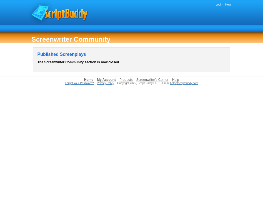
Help (228, 4)
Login (219, 4)
